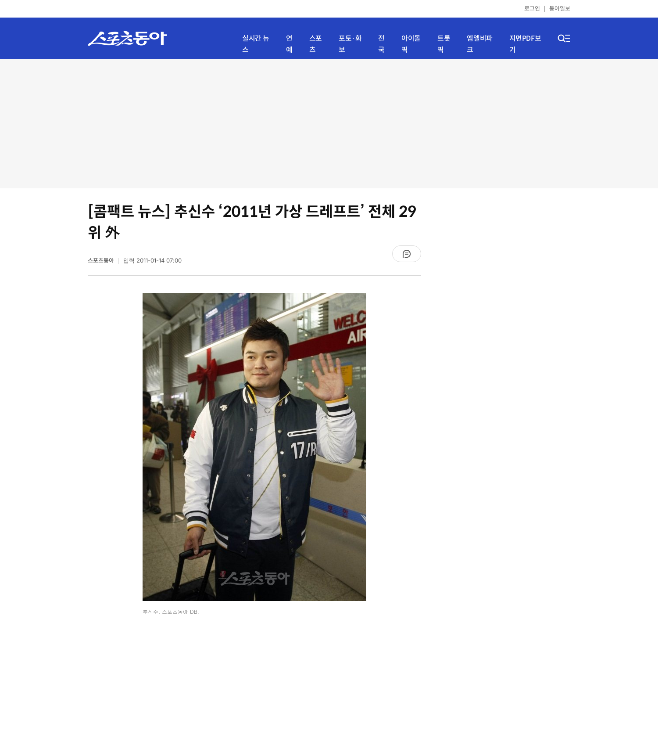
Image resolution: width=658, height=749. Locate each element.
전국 (381, 44)
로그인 (532, 8)
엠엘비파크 (479, 44)
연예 (289, 44)
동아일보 (559, 8)
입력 (152, 260)
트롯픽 (443, 44)
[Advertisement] (329, 123)
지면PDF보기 (525, 44)
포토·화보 (350, 44)
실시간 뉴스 (255, 44)
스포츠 (315, 44)
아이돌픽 (411, 44)
